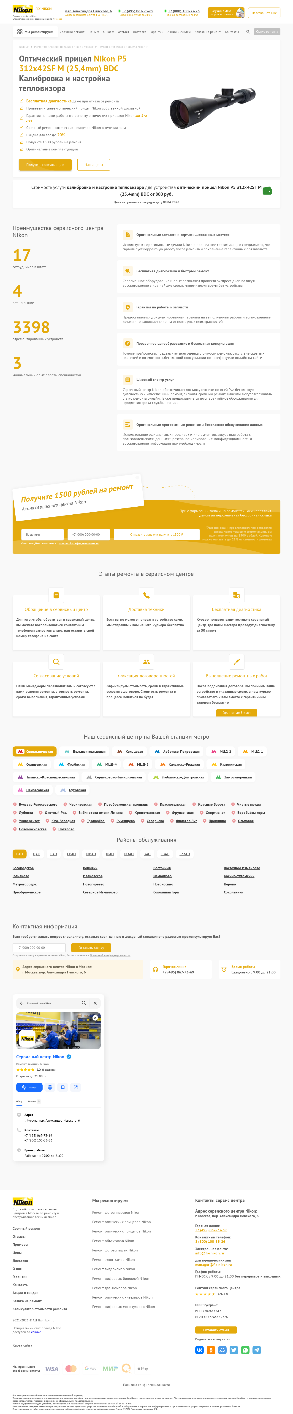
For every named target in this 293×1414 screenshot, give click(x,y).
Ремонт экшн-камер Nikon (113, 1259)
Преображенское (27, 892)
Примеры (20, 1244)
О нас (108, 32)
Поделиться (199, 1350)
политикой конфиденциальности (79, 543)
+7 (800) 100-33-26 (184, 11)
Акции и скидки (179, 32)
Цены (94, 32)
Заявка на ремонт (208, 32)
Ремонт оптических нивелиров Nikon (122, 1297)
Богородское (23, 868)
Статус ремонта (267, 31)
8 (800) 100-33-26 (210, 1241)
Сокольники (233, 892)
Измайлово (162, 876)
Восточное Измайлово (242, 868)
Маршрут (29, 1087)
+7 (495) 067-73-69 (137, 11)
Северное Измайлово (100, 892)
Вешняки (90, 868)
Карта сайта (22, 1345)
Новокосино (163, 884)
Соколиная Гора (166, 892)
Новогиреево (93, 884)
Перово (230, 884)
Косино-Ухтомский (239, 876)
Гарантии (156, 32)
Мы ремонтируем (35, 32)
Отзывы (123, 32)
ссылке (36, 1332)
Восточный (162, 868)
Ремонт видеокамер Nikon (113, 1269)
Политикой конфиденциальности (110, 955)
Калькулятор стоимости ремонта (40, 1309)
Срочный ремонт (72, 32)
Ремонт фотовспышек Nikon (115, 1250)
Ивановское (93, 876)
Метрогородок (25, 884)
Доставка (139, 32)
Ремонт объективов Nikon (113, 1240)
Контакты (232, 32)
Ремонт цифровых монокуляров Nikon (123, 1306)
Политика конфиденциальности (146, 1385)
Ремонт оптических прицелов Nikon (121, 1221)
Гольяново (21, 876)
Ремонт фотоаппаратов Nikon (116, 1212)
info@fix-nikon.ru (209, 1253)
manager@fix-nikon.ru (213, 1264)
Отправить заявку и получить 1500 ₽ (156, 534)
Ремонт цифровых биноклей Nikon (120, 1278)
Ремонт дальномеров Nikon (114, 1288)
